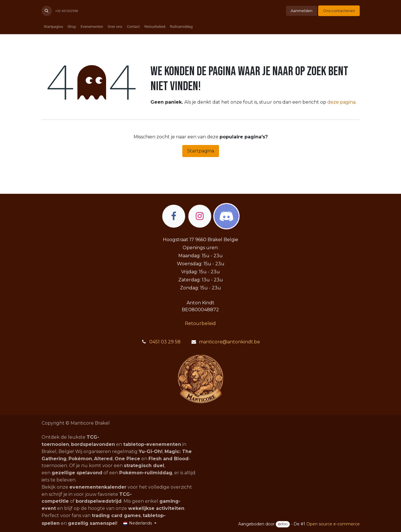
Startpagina (200, 151)
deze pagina (341, 102)
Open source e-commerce (333, 524)
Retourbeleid (200, 323)
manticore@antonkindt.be (229, 342)
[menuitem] (53, 27)
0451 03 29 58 (165, 342)
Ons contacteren (339, 10)
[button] (47, 11)
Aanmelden (301, 10)
